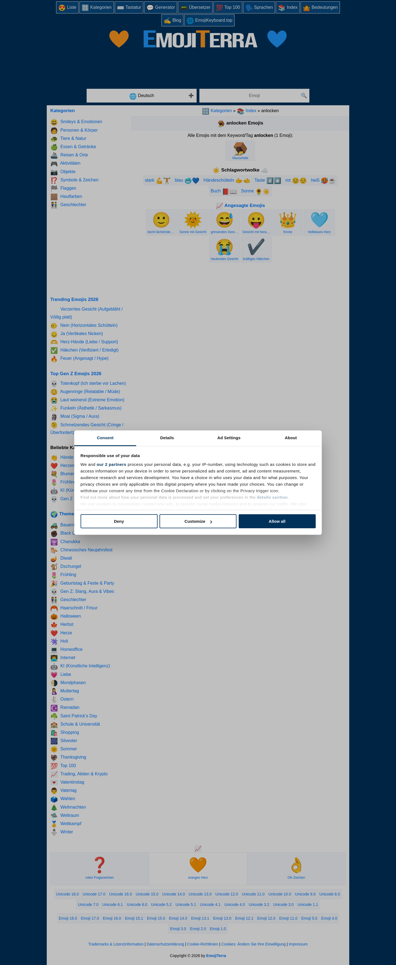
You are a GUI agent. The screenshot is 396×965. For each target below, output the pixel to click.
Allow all (277, 521)
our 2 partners (112, 464)
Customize (198, 521)
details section (272, 497)
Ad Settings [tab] (228, 437)
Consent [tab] (105, 437)
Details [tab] (167, 437)
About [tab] (291, 437)
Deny (119, 521)
